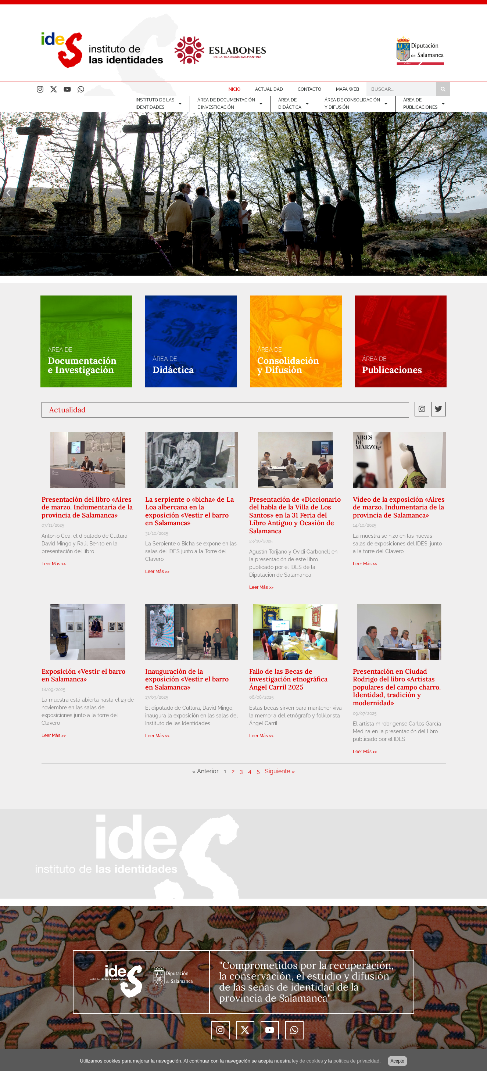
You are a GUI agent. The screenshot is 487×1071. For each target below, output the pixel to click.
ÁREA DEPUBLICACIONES (424, 103)
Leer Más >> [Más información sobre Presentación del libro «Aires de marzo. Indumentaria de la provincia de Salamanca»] (54, 563)
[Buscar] (443, 89)
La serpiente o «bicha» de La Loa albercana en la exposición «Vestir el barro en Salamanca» (189, 511)
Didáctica (173, 370)
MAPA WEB (347, 89)
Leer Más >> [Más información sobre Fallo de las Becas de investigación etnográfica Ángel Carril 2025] (261, 735)
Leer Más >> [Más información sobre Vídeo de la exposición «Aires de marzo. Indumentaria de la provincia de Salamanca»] (365, 563)
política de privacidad (356, 1061)
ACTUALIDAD (269, 89)
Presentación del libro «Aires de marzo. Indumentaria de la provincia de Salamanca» (87, 507)
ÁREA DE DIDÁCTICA (293, 103)
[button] (8, 193)
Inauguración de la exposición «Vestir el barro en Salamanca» (187, 679)
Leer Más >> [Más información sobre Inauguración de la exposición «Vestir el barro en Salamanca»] (157, 735)
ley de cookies (307, 1061)
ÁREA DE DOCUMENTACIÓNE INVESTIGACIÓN (230, 103)
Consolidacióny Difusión (288, 365)
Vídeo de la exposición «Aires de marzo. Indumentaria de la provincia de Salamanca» (399, 507)
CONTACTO (309, 89)
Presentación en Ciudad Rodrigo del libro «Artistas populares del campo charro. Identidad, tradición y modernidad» (397, 687)
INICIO (234, 89)
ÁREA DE (60, 349)
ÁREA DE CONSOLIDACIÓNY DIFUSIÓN (356, 103)
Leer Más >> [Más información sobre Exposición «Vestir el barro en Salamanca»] (54, 735)
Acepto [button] (397, 1061)
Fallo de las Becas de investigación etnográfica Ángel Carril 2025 (288, 679)
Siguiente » (280, 771)
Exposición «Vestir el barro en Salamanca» (83, 675)
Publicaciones (392, 370)
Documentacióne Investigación (82, 365)
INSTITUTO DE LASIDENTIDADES (159, 103)
